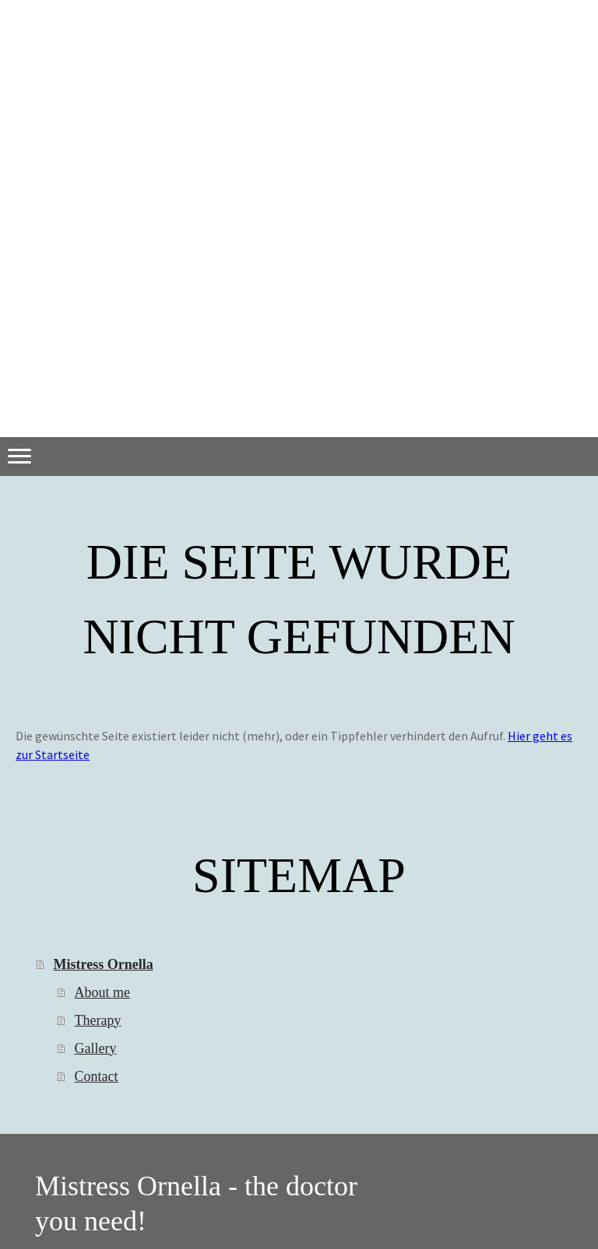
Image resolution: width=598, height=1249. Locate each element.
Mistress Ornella (103, 964)
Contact (96, 1076)
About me (103, 992)
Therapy (98, 1020)
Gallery (96, 1048)
